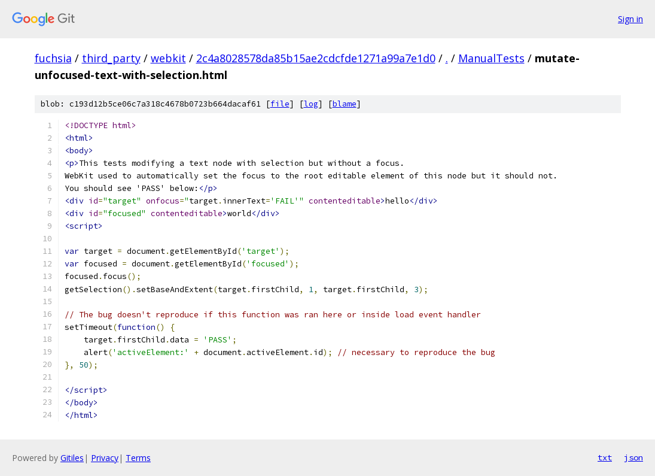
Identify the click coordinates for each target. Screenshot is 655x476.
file (280, 104)
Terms (138, 457)
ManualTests (491, 58)
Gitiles (72, 457)
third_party (111, 58)
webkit (168, 58)
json (633, 457)
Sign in (630, 19)
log (311, 104)
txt (605, 457)
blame (345, 104)
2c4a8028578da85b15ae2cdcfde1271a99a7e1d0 (315, 58)
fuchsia (53, 58)
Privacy (104, 457)
